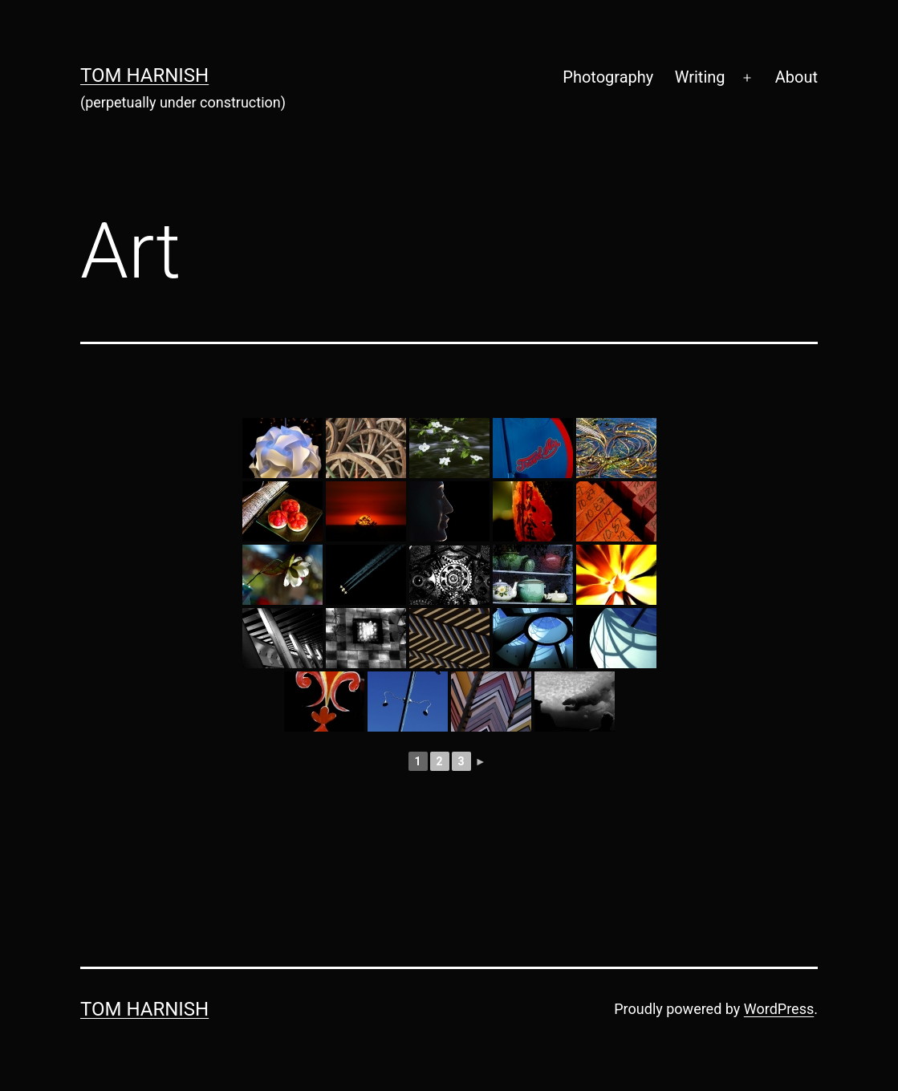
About (796, 77)
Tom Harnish (144, 75)
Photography (608, 77)
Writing (700, 77)
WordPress (779, 1008)
